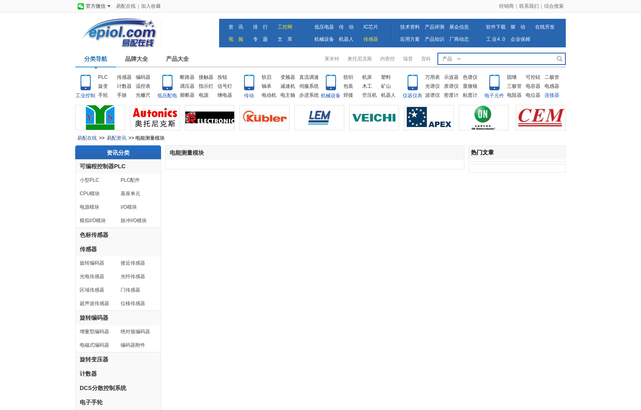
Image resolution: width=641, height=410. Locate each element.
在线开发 (545, 27)
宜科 (426, 59)
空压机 (369, 95)
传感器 (370, 39)
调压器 (187, 86)
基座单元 (130, 193)
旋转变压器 (94, 359)
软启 (266, 77)
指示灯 (206, 86)
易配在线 (126, 6)
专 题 (260, 39)
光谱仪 (432, 86)
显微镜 (470, 86)
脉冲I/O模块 (134, 220)
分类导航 (95, 59)
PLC (103, 77)
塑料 (386, 77)
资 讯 (236, 27)
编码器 (143, 77)
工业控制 (85, 95)
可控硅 (533, 77)
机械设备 (324, 39)
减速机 (287, 86)
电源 (203, 95)
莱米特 (332, 59)
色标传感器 (94, 235)
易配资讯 (116, 138)
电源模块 (89, 207)
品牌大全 (136, 59)
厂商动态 (459, 39)
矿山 (386, 86)
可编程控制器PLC (103, 166)
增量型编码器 (94, 331)
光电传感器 (92, 276)
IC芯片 (370, 27)
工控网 (285, 27)
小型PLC (89, 180)
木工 (367, 86)
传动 (249, 95)
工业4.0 (496, 39)
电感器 (552, 86)
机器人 (346, 39)
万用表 (432, 77)
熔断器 (187, 95)
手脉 (122, 95)
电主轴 (287, 95)
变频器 (287, 77)
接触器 (206, 77)
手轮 (103, 95)
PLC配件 (130, 180)
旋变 (103, 86)
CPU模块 (90, 193)
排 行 (260, 27)
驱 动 (518, 27)
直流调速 (309, 77)
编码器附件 (133, 345)
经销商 (506, 6)
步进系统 (309, 95)
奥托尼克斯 (359, 59)
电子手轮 (91, 402)
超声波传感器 (94, 303)
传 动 (346, 27)
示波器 (451, 77)
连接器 (552, 95)
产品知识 (434, 39)
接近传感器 (133, 263)
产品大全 (177, 59)
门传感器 (130, 290)
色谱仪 (470, 77)
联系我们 (529, 6)
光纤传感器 (133, 276)
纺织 (348, 77)
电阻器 (514, 95)
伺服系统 (309, 86)
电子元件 (494, 95)
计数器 (124, 86)
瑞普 (408, 59)
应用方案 (410, 39)
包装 (348, 86)
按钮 (222, 77)
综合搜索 (554, 6)
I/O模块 (129, 207)
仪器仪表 (412, 95)
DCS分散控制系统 (103, 388)
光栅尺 (143, 95)
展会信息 (459, 27)
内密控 (387, 59)
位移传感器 (133, 303)
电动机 (269, 95)
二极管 (552, 77)
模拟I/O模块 (93, 220)
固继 (512, 77)
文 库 (285, 39)
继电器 (224, 95)
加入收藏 (151, 6)
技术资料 (410, 27)
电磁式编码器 (94, 345)
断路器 (187, 77)
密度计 (451, 95)
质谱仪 (451, 86)
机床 (367, 77)
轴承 (266, 86)
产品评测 (434, 27)
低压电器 (324, 27)
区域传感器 (92, 290)
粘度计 (470, 95)
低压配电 (167, 95)
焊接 (348, 95)
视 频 (236, 39)
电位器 (533, 95)
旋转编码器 (92, 263)
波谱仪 (432, 95)
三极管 (514, 86)
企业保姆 (520, 39)
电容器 (533, 86)
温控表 (143, 86)
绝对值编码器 (135, 331)
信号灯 (224, 86)
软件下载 (496, 27)
